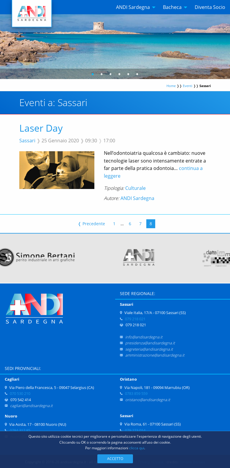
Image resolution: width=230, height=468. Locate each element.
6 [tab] (137, 75)
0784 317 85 (20, 430)
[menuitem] (134, 7)
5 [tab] (128, 75)
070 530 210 (20, 393)
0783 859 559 (136, 393)
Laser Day (41, 128)
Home (171, 85)
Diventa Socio (210, 7)
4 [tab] (119, 75)
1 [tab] (92, 75)
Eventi (187, 85)
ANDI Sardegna (133, 7)
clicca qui (136, 447)
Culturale (135, 188)
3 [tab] (110, 75)
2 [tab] (101, 75)
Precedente (91, 223)
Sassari (27, 140)
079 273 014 (135, 430)
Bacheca (172, 7)
